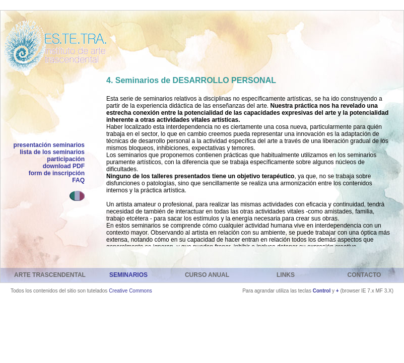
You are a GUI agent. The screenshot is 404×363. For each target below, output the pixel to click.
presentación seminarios (49, 145)
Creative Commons (130, 291)
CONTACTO (364, 274)
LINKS (286, 274)
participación (66, 159)
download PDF (64, 166)
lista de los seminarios (52, 152)
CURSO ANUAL (207, 274)
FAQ (78, 180)
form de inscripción (57, 173)
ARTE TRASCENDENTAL (50, 274)
